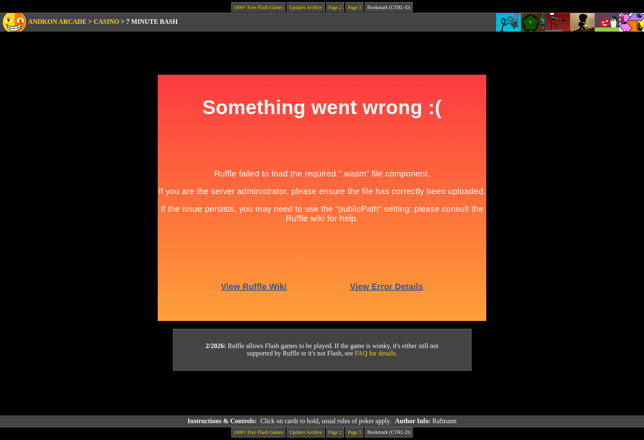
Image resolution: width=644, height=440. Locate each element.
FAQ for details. (376, 353)
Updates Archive (305, 7)
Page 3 (354, 7)
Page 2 (335, 7)
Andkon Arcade (57, 21)
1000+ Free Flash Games (258, 7)
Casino (106, 21)
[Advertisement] (322, 393)
